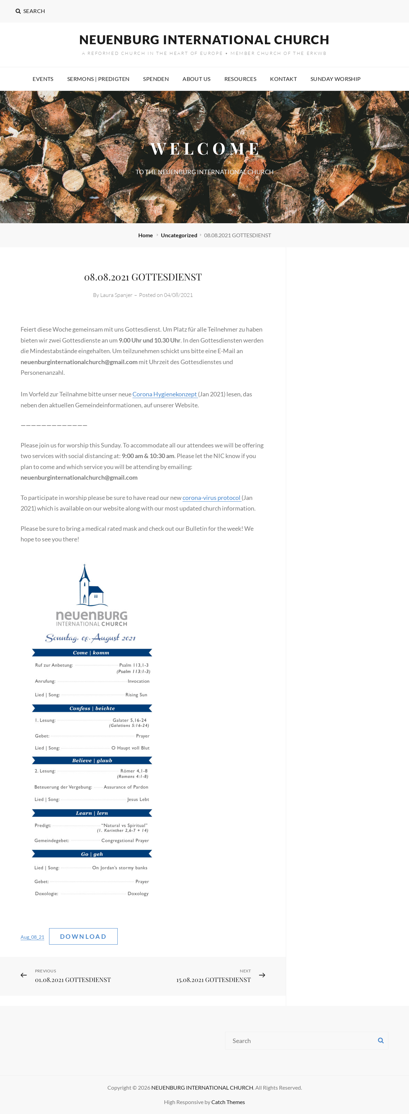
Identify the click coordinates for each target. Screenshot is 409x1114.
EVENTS (43, 78)
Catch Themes (228, 1102)
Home (146, 235)
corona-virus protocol (212, 497)
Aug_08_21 (32, 937)
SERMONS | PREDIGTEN (98, 78)
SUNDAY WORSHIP (336, 78)
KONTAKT (283, 78)
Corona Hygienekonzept (165, 394)
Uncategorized (179, 235)
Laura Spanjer (116, 294)
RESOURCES (240, 78)
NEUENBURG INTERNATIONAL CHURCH (204, 39)
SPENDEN (156, 78)
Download (83, 936)
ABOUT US (196, 78)
